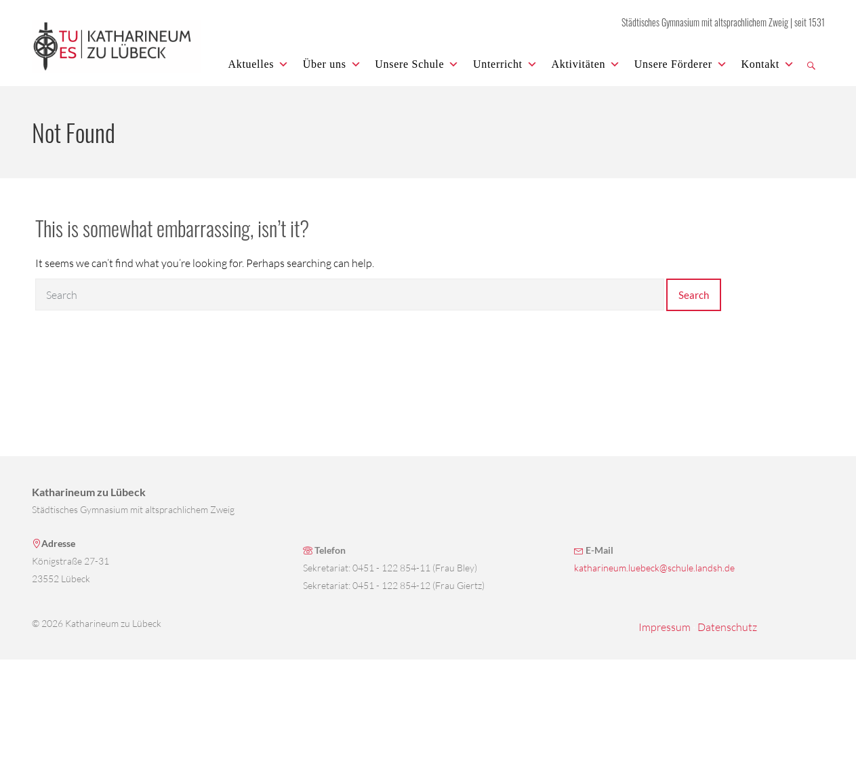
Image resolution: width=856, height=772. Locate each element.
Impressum (664, 627)
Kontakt (767, 64)
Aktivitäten (585, 64)
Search (693, 295)
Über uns (332, 64)
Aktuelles (258, 64)
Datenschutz (727, 627)
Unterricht (505, 64)
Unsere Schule (417, 64)
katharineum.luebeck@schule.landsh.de (654, 567)
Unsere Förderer (681, 64)
